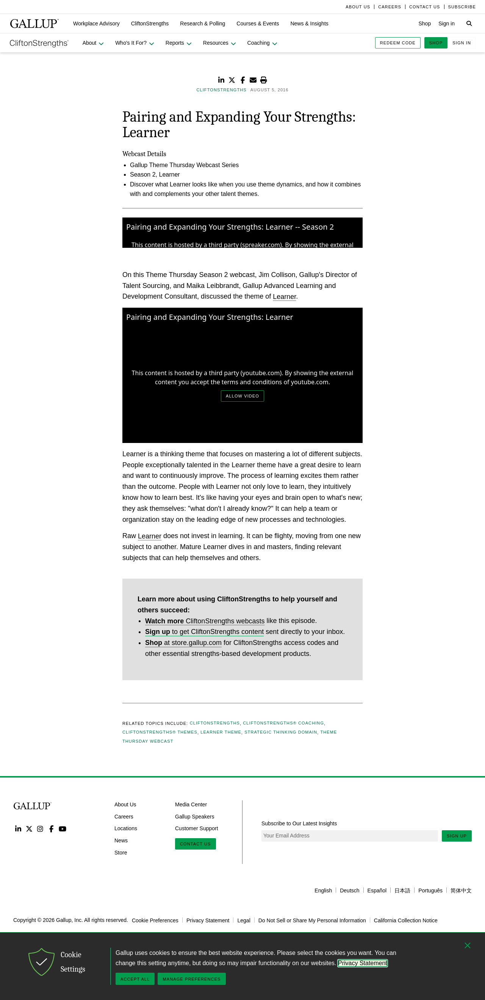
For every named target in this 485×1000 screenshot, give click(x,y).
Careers (123, 816)
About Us (125, 804)
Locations (125, 828)
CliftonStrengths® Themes (159, 732)
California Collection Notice (406, 920)
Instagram (40, 829)
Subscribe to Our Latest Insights (299, 823)
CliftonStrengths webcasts (204, 620)
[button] (96, 23)
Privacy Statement (208, 920)
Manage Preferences (192, 979)
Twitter (29, 829)
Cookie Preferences (155, 920)
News (121, 840)
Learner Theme (220, 732)
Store (120, 853)
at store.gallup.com (183, 642)
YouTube (63, 829)
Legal (243, 920)
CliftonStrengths (215, 723)
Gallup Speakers (194, 816)
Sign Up (457, 836)
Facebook (51, 829)
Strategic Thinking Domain (280, 732)
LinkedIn (18, 829)
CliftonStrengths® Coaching (283, 723)
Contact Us (195, 844)
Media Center (191, 804)
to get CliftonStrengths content (204, 631)
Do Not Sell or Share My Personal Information (312, 920)
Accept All (135, 979)
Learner (284, 296)
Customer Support (196, 828)
